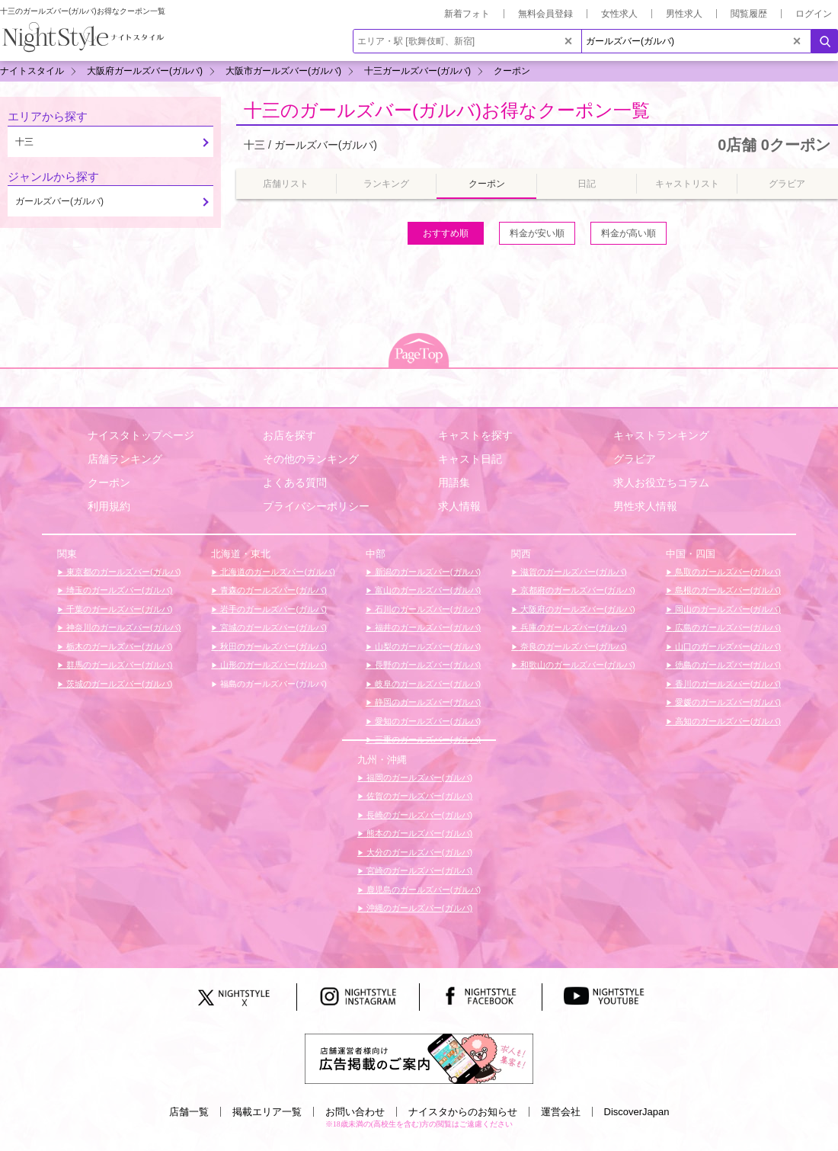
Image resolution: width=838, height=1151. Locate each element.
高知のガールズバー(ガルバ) (727, 721)
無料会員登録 (545, 13)
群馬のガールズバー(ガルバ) (118, 664)
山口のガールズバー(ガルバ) (727, 646)
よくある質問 (295, 482)
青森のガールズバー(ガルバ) (272, 590)
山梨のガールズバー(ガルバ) (427, 646)
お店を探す (289, 435)
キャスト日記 (470, 459)
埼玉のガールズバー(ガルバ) (118, 590)
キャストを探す (475, 435)
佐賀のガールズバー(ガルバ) (418, 795)
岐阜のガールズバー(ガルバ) (427, 683)
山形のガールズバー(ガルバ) (272, 664)
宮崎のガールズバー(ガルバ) (418, 870)
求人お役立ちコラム (661, 482)
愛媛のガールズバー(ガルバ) (727, 702)
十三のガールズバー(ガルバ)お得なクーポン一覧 (447, 110)
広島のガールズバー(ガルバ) (727, 627)
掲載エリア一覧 (267, 1111)
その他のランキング (311, 459)
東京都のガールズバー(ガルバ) (122, 571)
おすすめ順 (446, 233)
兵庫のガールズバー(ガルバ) (572, 627)
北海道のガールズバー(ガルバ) (276, 571)
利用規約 (109, 506)
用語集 (454, 482)
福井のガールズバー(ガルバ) (427, 627)
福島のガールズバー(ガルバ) (272, 683)
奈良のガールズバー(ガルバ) (572, 646)
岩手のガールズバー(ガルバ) (272, 609)
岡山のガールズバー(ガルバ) (727, 609)
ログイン (813, 13)
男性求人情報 (645, 506)
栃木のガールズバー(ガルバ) (118, 646)
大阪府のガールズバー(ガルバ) (576, 609)
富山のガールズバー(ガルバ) (427, 590)
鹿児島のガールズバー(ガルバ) (422, 889)
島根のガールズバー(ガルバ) (727, 590)
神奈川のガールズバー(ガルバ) (122, 627)
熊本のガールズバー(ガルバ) (418, 833)
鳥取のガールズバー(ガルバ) (727, 571)
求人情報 (459, 506)
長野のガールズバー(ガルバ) (427, 664)
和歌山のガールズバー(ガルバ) (576, 664)
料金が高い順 (628, 233)
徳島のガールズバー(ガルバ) (727, 664)
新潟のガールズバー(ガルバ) (427, 571)
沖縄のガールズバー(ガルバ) (418, 907)
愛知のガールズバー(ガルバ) (427, 721)
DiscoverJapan (637, 1111)
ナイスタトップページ (141, 435)
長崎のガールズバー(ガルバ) (418, 814)
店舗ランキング (125, 459)
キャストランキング (661, 435)
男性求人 (684, 13)
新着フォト (467, 13)
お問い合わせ (355, 1111)
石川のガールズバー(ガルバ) (427, 609)
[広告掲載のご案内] (419, 1058)
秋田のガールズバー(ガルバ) (272, 646)
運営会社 (561, 1111)
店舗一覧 (189, 1111)
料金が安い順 (537, 233)
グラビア (634, 459)
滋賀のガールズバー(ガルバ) (572, 571)
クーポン (109, 482)
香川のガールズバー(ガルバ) (727, 683)
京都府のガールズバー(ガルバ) (576, 590)
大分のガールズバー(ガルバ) (418, 852)
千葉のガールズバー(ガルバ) (118, 609)
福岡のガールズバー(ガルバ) (418, 777)
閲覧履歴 (749, 13)
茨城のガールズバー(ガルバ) (118, 683)
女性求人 (619, 13)
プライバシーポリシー (316, 506)
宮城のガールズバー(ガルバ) (272, 627)
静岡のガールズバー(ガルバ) (427, 702)
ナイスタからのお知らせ (462, 1111)
